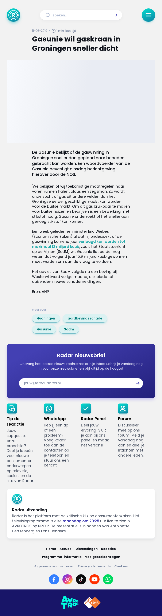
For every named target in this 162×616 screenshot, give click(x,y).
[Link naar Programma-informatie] (62, 557)
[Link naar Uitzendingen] (87, 549)
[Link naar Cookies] (121, 566)
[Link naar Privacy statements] (94, 566)
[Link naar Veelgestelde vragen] (102, 557)
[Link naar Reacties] (108, 549)
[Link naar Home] (51, 549)
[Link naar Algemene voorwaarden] (54, 566)
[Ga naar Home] (13, 15)
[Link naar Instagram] (67, 579)
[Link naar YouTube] (94, 579)
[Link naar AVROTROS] (69, 602)
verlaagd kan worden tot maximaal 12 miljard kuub (79, 244)
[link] (46, 318)
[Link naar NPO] (92, 602)
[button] (115, 15)
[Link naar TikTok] (81, 579)
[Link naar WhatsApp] (108, 579)
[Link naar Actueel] (65, 549)
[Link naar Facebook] (54, 579)
